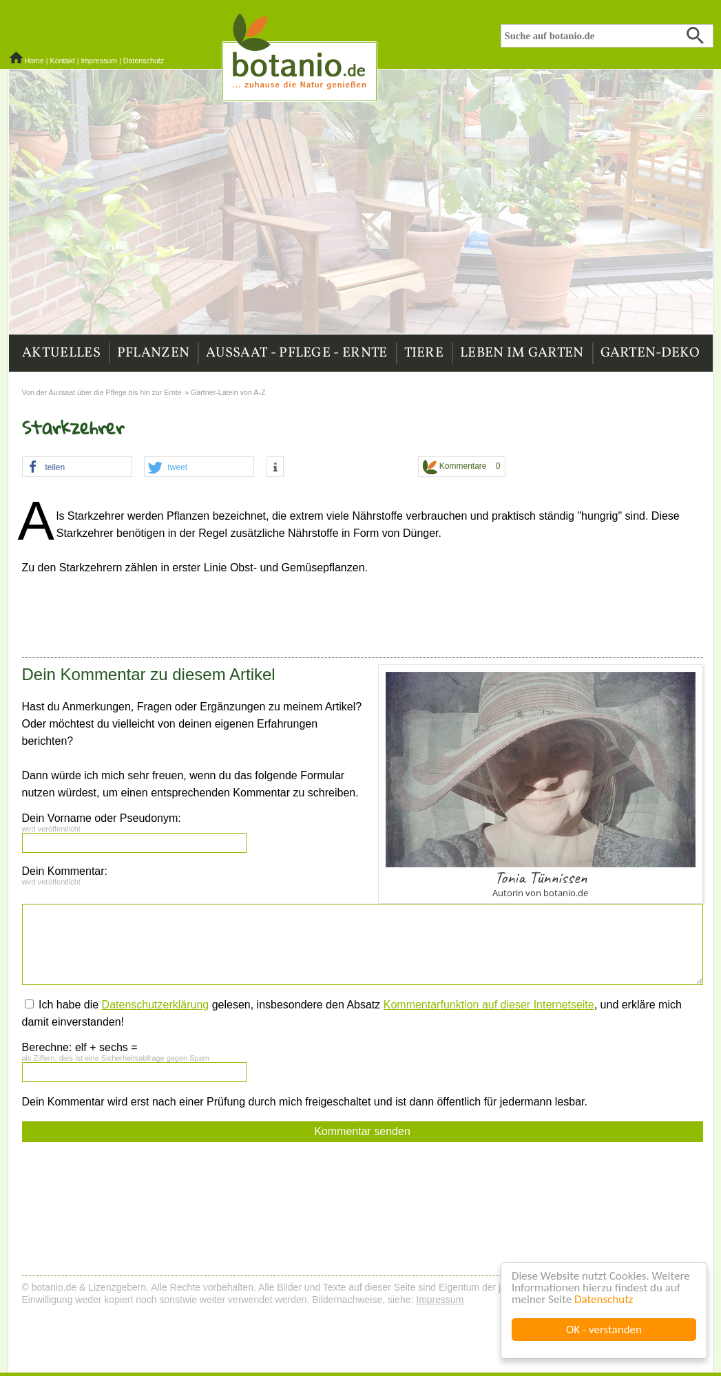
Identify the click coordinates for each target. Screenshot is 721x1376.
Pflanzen (153, 353)
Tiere (424, 353)
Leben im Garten (522, 353)
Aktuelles (61, 353)
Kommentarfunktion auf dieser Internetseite (489, 1004)
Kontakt (62, 60)
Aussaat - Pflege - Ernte (296, 353)
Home (33, 60)
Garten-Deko (650, 353)
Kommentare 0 (462, 467)
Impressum (99, 60)
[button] (77, 467)
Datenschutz (603, 1299)
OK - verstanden (604, 1329)
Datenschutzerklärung (155, 1004)
